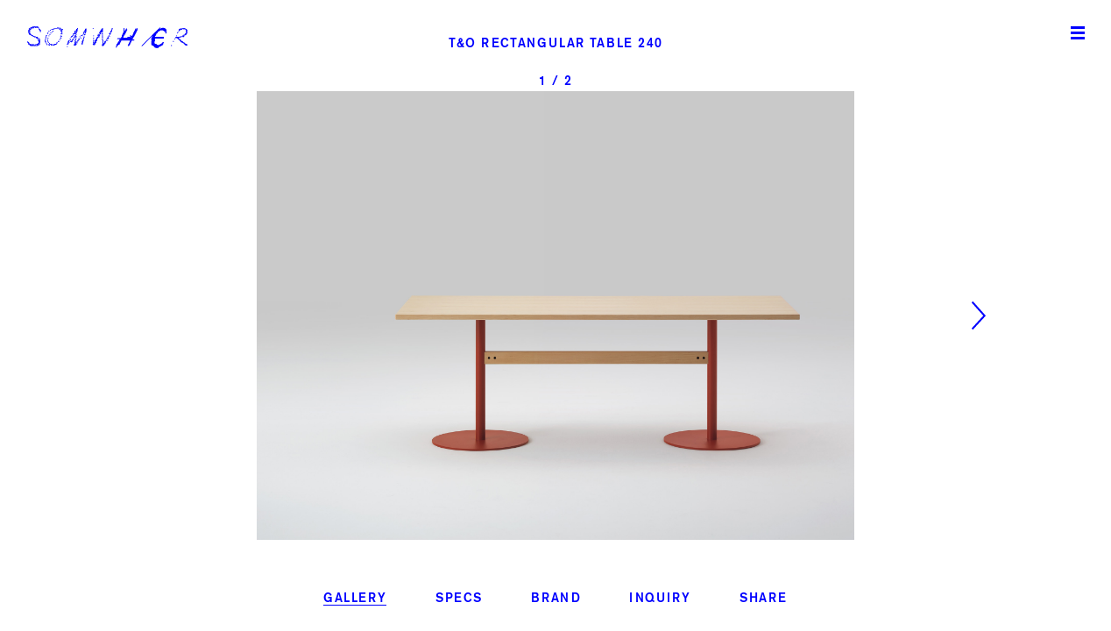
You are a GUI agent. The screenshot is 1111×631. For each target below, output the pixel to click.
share (763, 599)
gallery (354, 599)
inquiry (659, 599)
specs (459, 599)
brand (556, 599)
